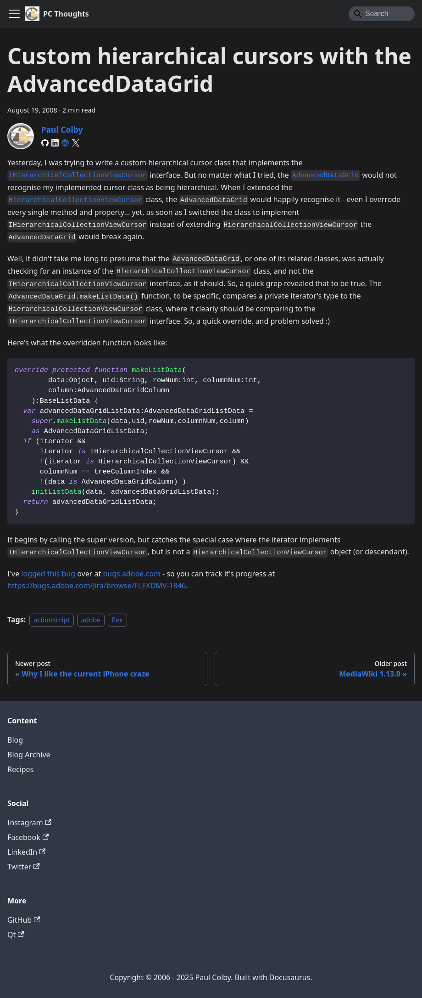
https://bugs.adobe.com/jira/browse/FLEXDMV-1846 (96, 586)
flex (117, 619)
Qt (15, 935)
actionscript (51, 619)
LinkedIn (26, 852)
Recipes (20, 769)
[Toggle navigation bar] (14, 14)
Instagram (29, 823)
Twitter (23, 867)
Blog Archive (28, 755)
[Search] (382, 13)
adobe (91, 619)
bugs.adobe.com (132, 574)
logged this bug (48, 574)
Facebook (28, 837)
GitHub (23, 920)
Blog (15, 740)
